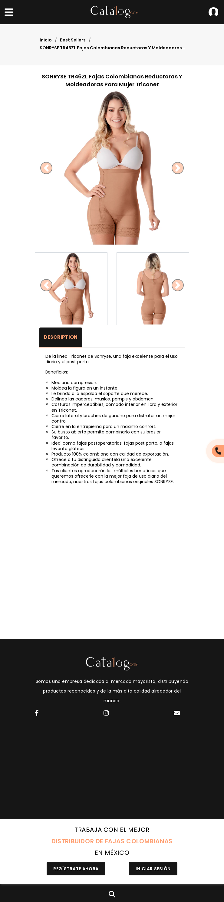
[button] (46, 168)
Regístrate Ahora (76, 869)
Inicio (46, 40)
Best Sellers (73, 40)
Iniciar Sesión (213, 12)
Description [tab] (60, 337)
